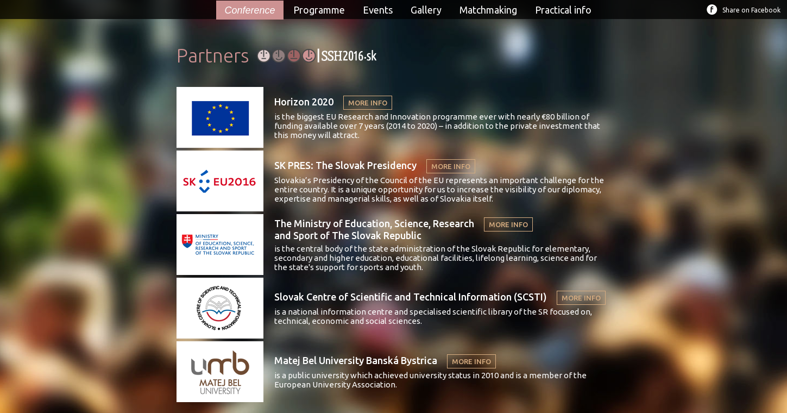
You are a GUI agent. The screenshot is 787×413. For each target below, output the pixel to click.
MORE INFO (367, 103)
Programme (319, 9)
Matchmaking (488, 9)
